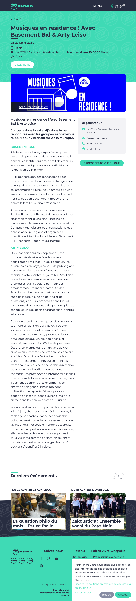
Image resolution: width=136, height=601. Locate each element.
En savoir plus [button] (83, 592)
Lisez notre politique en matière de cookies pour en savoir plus (104, 585)
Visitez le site (94, 149)
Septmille (30, 561)
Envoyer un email (97, 138)
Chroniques (80, 557)
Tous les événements (33, 107)
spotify (41, 566)
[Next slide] (121, 476)
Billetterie (22, 64)
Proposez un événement (108, 557)
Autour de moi (120, 6)
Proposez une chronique (102, 163)
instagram (48, 558)
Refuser (106, 594)
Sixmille (22, 561)
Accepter (123, 594)
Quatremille (14, 561)
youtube (56, 558)
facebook (41, 558)
